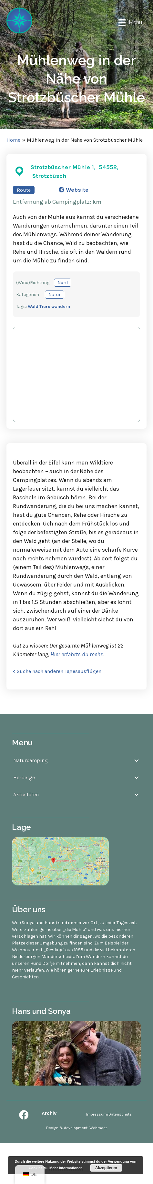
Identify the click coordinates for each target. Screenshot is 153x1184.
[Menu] (130, 22)
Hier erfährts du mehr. (76, 654)
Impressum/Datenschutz (108, 1114)
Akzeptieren (106, 1168)
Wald (33, 306)
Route (24, 190)
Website (73, 189)
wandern (60, 306)
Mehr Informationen (66, 1168)
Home (13, 140)
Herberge (24, 777)
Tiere (44, 306)
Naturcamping (30, 760)
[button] (24, 1115)
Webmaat (98, 1128)
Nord (62, 282)
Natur (54, 294)
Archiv (49, 1113)
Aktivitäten (26, 794)
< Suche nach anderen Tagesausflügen (57, 671)
